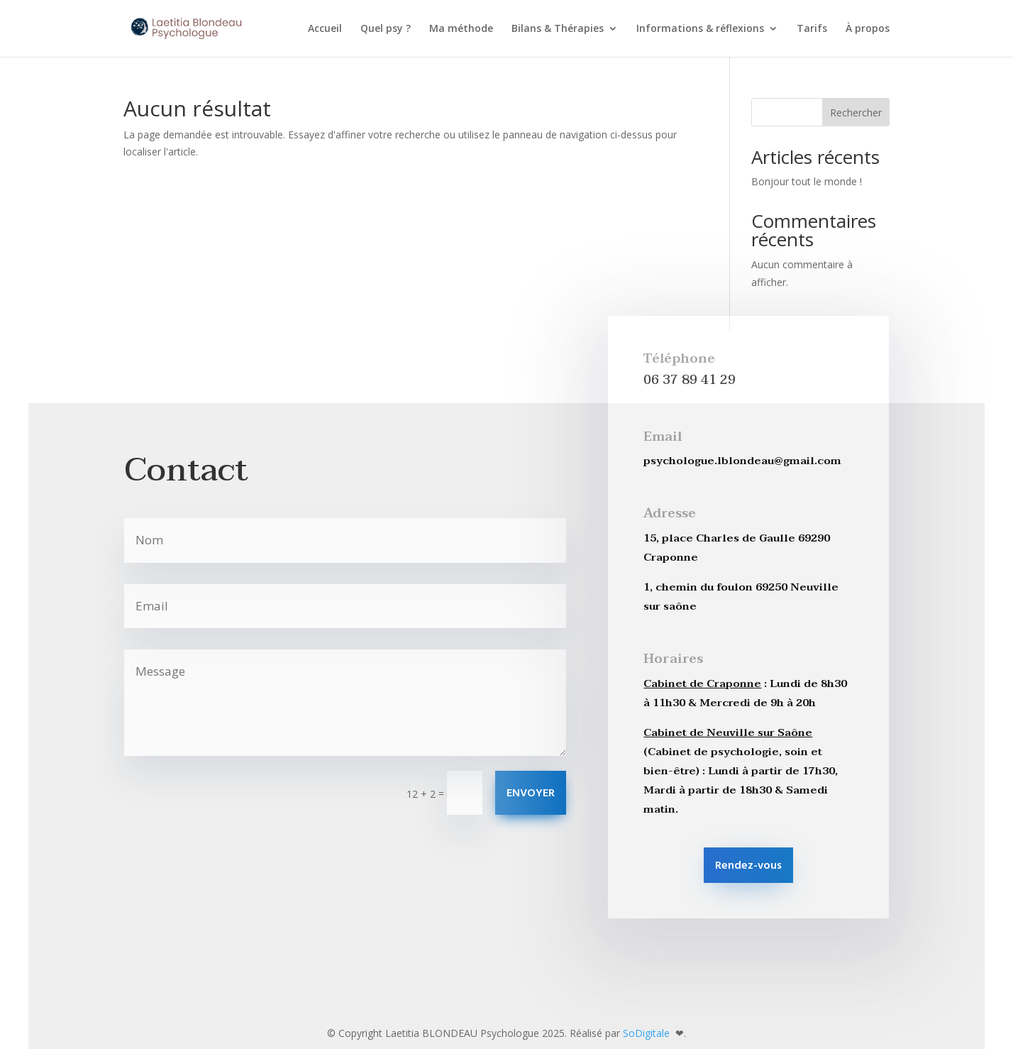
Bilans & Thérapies (557, 29)
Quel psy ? (385, 29)
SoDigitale (647, 1033)
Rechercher (856, 112)
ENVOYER (530, 793)
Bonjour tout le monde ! (806, 181)
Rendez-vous (748, 866)
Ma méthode (461, 29)
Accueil (325, 29)
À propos (868, 29)
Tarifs (812, 29)
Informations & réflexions (700, 29)
